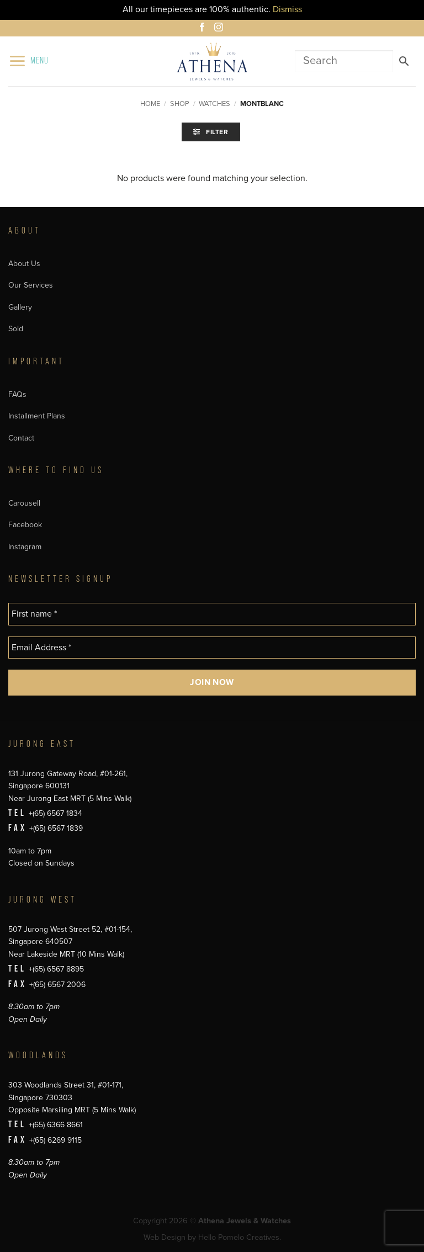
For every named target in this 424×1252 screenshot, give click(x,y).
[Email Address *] (212, 647)
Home (150, 103)
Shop (179, 103)
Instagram (24, 546)
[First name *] (212, 614)
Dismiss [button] (287, 9)
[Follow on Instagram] (220, 29)
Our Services (30, 285)
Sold (15, 328)
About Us (24, 263)
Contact (21, 438)
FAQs (17, 394)
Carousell (24, 503)
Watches (214, 103)
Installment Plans (36, 416)
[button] (28, 61)
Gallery (20, 307)
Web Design (165, 1237)
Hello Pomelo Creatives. (239, 1237)
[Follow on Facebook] (204, 29)
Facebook (25, 524)
